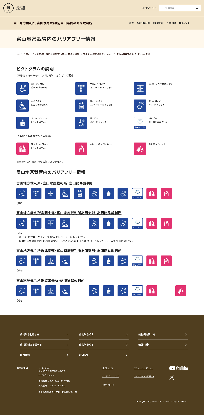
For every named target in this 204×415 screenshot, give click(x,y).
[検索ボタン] (197, 8)
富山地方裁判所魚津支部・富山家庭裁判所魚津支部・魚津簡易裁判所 (69, 250)
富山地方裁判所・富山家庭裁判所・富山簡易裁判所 (55, 182)
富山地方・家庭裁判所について (97, 54)
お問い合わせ (108, 384)
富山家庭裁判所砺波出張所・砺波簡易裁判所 (50, 280)
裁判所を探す (86, 334)
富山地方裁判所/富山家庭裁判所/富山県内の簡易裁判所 (52, 54)
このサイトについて (110, 376)
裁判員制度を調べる (31, 344)
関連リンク (184, 22)
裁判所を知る (86, 344)
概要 (131, 22)
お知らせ (83, 355)
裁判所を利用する (29, 334)
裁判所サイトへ (149, 7)
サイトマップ (107, 368)
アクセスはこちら (46, 374)
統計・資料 (143, 344)
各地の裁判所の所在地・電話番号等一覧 (57, 392)
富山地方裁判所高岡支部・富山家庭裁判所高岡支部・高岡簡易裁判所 (69, 212)
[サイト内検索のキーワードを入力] (176, 8)
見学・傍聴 (171, 22)
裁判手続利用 (143, 22)
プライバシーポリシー (143, 368)
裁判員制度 (158, 22)
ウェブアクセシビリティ (144, 376)
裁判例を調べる (146, 334)
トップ (19, 54)
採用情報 (25, 355)
